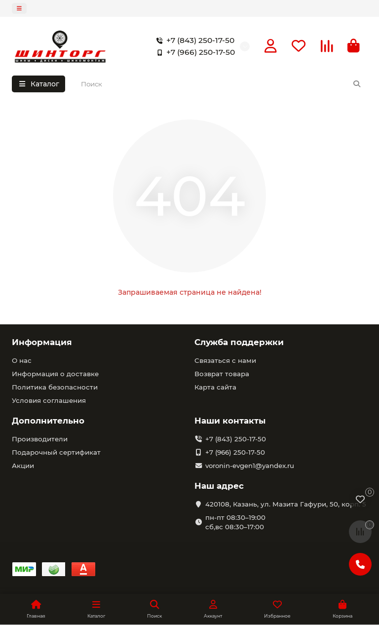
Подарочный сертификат (56, 452)
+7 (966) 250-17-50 (193, 52)
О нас (22, 360)
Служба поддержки (239, 342)
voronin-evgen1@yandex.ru (249, 465)
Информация (42, 342)
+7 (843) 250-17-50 (193, 40)
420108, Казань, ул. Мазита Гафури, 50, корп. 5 (285, 504)
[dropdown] (19, 8)
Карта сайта (215, 387)
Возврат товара (221, 374)
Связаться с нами (225, 360)
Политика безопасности (55, 387)
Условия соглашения (49, 400)
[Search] (221, 84)
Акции (23, 465)
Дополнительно (48, 421)
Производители (40, 439)
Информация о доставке (55, 374)
